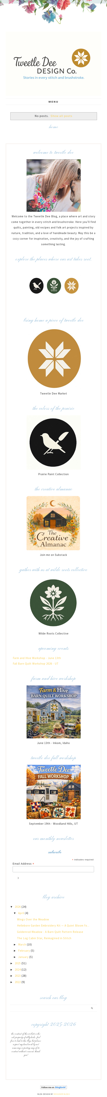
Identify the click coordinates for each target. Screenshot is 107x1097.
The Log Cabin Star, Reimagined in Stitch (44, 938)
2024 (18, 969)
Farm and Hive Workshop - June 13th (37, 658)
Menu (54, 101)
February (24, 950)
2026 (18, 906)
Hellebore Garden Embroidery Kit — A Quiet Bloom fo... (53, 925)
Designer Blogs (62, 1094)
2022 (18, 982)
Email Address (23, 864)
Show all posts (61, 116)
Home (53, 127)
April (21, 913)
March (22, 944)
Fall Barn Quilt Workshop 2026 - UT (36, 663)
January (23, 957)
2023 (18, 975)
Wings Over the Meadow (33, 919)
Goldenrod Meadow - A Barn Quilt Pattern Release (50, 932)
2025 (18, 963)
